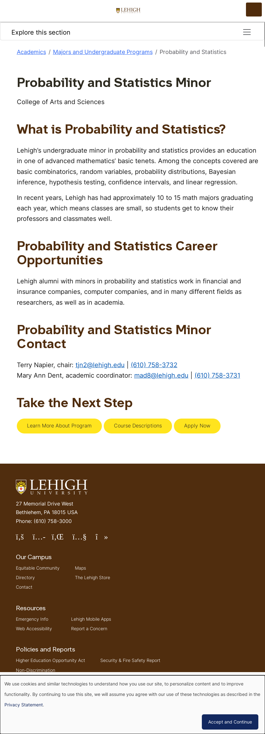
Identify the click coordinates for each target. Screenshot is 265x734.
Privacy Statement (23, 705)
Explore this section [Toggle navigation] (131, 32)
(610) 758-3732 (154, 364)
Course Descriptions (138, 425)
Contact (24, 587)
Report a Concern (89, 628)
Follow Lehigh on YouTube (83, 539)
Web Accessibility (34, 628)
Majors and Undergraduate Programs (103, 52)
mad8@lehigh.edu (161, 375)
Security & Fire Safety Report (130, 660)
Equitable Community (38, 568)
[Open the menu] (254, 10)
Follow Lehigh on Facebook (24, 539)
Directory (25, 577)
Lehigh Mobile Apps (91, 619)
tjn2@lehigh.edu (100, 364)
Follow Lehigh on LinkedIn (62, 539)
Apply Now (197, 425)
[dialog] (132, 704)
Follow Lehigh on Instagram (42, 539)
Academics (31, 52)
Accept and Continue (230, 722)
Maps (80, 568)
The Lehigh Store (92, 577)
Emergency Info (32, 619)
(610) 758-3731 (217, 375)
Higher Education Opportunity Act (50, 660)
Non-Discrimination (35, 670)
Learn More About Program (59, 425)
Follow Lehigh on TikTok (106, 539)
